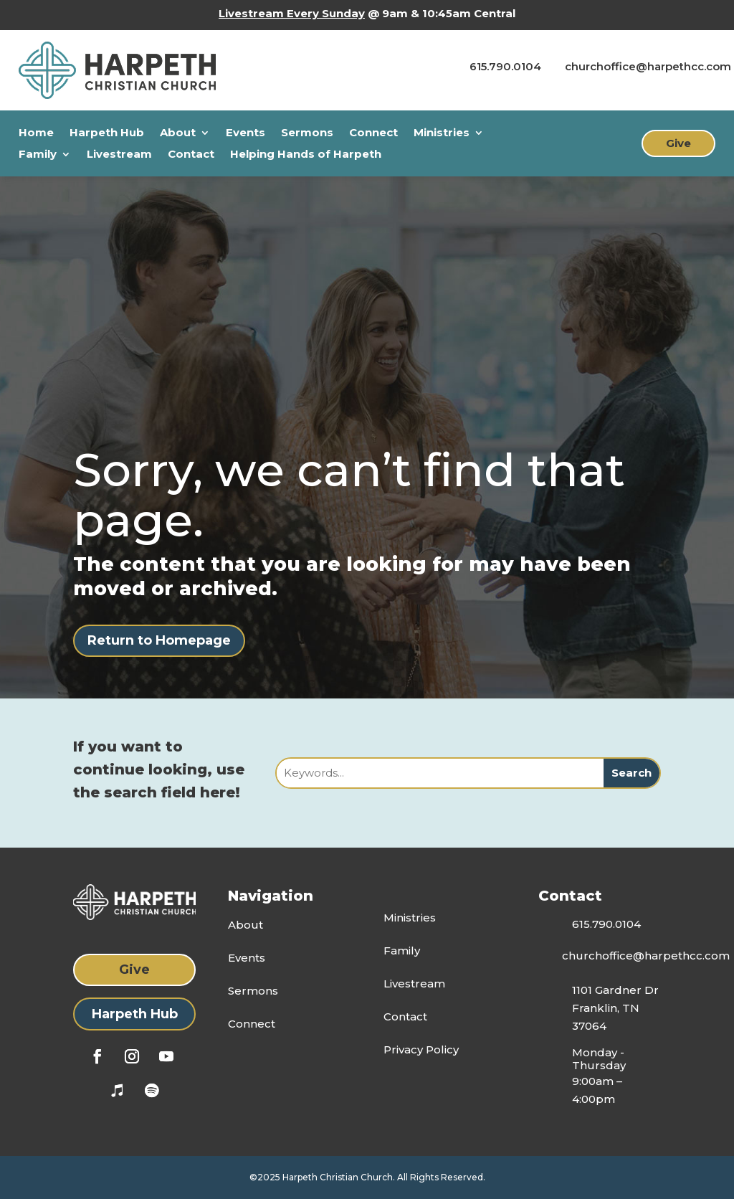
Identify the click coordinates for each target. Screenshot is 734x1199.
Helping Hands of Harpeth (305, 155)
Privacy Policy (421, 1049)
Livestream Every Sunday (292, 13)
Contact (191, 155)
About (178, 133)
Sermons (307, 133)
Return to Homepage (159, 640)
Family (38, 155)
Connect (373, 133)
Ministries (442, 133)
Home (36, 133)
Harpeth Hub (107, 133)
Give (678, 143)
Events (245, 133)
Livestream (119, 155)
